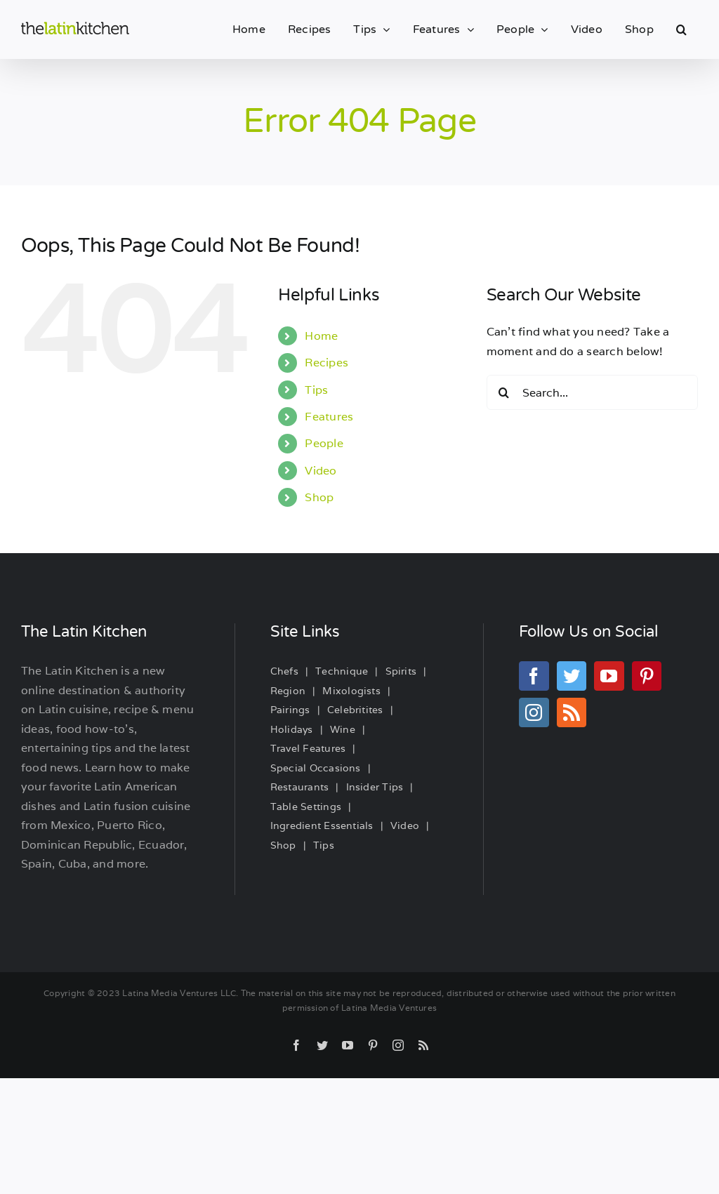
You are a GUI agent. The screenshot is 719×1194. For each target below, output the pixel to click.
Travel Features (308, 748)
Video (320, 470)
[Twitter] (571, 676)
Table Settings (305, 806)
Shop (319, 497)
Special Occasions (315, 768)
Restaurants (299, 787)
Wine (342, 729)
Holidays (291, 729)
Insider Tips (375, 787)
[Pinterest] (646, 676)
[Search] (504, 392)
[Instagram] (533, 712)
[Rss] (571, 712)
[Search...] (592, 392)
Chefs (284, 671)
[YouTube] (609, 676)
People (324, 443)
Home (321, 336)
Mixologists (351, 690)
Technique (341, 671)
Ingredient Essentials (322, 825)
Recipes (326, 362)
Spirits (401, 671)
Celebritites (355, 709)
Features (329, 416)
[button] (681, 29)
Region (287, 690)
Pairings (290, 709)
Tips (316, 390)
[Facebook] (533, 676)
